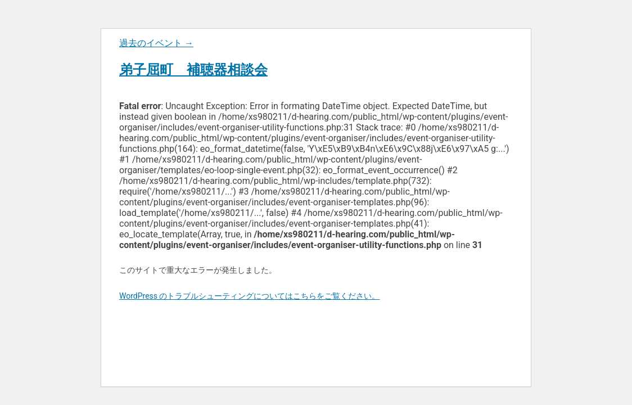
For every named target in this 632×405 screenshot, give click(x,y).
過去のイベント (156, 43)
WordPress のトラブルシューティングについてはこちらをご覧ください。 (249, 295)
